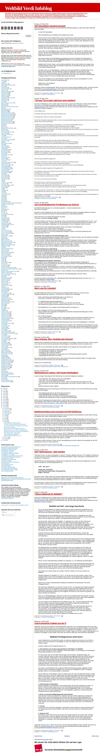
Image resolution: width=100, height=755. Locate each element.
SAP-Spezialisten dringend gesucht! (50, 26)
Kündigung (4, 219)
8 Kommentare (55, 444)
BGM (2, 125)
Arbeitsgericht (4, 92)
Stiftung (3, 304)
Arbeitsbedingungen (6, 91)
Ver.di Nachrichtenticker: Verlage (9, 469)
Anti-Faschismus (5, 88)
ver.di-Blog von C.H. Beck (7, 454)
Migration (3, 238)
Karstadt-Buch (4, 201)
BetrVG (3, 124)
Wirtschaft (3, 375)
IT (47, 198)
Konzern (3, 213)
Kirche (2, 210)
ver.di (53, 333)
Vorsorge (3, 348)
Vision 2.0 (3, 346)
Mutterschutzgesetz (6, 248)
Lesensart (3, 227)
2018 (2, 82)
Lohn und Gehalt (5, 232)
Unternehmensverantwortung (8, 333)
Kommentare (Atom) (47, 739)
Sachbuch (3, 281)
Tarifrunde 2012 (5, 315)
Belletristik (3, 105)
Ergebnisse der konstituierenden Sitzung (12, 477)
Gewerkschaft (44, 198)
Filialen (3, 156)
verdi (67, 329)
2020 (4, 391)
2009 (4, 440)
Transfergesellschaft (6, 323)
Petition (3, 257)
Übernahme (4, 325)
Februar (6, 437)
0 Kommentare (54, 280)
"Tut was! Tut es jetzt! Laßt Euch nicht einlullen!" (55, 100)
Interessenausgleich (6, 185)
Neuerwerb (4, 251)
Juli (5, 415)
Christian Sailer (5, 137)
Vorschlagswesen (5, 347)
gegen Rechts (4, 163)
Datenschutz (4, 140)
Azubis (3, 101)
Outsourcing (4, 254)
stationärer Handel (6, 299)
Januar (6, 438)
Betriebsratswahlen (6, 119)
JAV (2, 191)
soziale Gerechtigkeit (6, 294)
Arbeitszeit (4, 96)
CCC (2, 135)
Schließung (4, 287)
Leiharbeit (49, 333)
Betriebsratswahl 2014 (7, 116)
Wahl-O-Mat (4, 350)
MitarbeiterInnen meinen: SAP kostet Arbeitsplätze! (56, 373)
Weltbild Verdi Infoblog (28, 8)
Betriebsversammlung (6, 123)
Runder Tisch (4, 280)
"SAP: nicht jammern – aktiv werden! (53, 403)
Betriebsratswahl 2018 (7, 118)
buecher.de (4, 130)
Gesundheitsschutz (6, 171)
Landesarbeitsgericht (6, 224)
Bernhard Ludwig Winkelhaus (8, 106)
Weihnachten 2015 (6, 352)
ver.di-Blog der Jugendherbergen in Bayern (12, 455)
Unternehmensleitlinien (7, 332)
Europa (3, 153)
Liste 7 (3, 229)
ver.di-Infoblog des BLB (7, 464)
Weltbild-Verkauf (5, 367)
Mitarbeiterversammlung (7, 242)
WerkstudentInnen (6, 372)
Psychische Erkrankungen (8, 267)
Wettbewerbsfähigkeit (6, 374)
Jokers (3, 192)
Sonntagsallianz (5, 292)
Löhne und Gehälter (6, 233)
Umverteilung (4, 328)
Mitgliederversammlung (7, 244)
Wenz (2, 370)
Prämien (49, 445)
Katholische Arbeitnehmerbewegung (10, 202)
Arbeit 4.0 (3, 90)
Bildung (3, 126)
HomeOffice (4, 177)
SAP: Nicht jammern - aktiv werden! (49, 452)
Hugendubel (4, 178)
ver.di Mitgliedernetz (6, 73)
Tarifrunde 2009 (5, 313)
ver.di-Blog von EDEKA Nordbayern (10, 462)
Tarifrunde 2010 (5, 314)
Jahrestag (3, 190)
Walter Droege (5, 351)
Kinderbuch (4, 209)
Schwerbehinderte (5, 289)
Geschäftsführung (5, 168)
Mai (5, 418)
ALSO (2, 86)
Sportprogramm (5, 298)
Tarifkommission (5, 312)
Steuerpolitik (4, 303)
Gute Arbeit (4, 175)
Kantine (3, 197)
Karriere (3, 200)
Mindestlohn (4, 239)
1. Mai (2, 81)
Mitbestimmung (5, 243)
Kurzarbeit (3, 222)
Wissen (3, 377)
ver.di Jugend (4, 337)
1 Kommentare (57, 93)
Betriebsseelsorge (5, 120)
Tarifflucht (3, 310)
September (7, 412)
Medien (3, 237)
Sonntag (3, 291)
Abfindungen (4, 83)
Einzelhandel (4, 151)
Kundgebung (4, 218)
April (5, 420)
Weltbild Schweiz (5, 366)
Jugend (3, 195)
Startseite (67, 736)
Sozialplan (4, 295)
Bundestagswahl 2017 (6, 132)
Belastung (3, 104)
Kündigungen (4, 220)
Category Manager (6, 134)
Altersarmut (4, 87)
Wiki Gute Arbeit (5, 463)
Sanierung (3, 284)
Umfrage (63, 366)
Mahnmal (3, 234)
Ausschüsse (4, 100)
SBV (2, 286)
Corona (3, 138)
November (7, 410)
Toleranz (3, 322)
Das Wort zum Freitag (6, 139)
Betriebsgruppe (5, 109)
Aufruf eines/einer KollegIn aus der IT (50, 623)
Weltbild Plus (4, 363)
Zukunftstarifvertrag (6, 381)
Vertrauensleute (5, 344)
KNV (2, 211)
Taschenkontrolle (5, 320)
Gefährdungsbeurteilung (7, 162)
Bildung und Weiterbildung (8, 128)
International (4, 186)
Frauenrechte (4, 157)
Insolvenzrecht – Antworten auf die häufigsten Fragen (14, 505)
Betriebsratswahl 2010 (7, 115)
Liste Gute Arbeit (5, 230)
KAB (2, 196)
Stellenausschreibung (6, 301)
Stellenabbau (4, 300)
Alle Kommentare (7, 515)
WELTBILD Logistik (6, 361)
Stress (2, 306)
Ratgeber (3, 270)
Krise (2, 215)
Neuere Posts (38, 736)
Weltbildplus (4, 369)
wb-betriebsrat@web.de (47, 726)
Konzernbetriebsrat (6, 214)
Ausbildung (4, 99)
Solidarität (3, 290)
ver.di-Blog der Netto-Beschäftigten (10, 453)
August (6, 414)
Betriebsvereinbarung (6, 121)
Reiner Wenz (4, 275)
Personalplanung (5, 256)
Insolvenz (3, 183)
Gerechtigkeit (4, 166)
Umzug (3, 329)
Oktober (6, 411)
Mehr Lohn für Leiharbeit (45, 288)
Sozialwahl (4, 296)
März (5, 421)
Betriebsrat (43, 366)
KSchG (3, 216)
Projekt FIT (44, 94)
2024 (4, 388)
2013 (4, 402)
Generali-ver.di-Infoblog (7, 458)
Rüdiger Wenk (4, 279)
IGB (2, 180)
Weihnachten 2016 (6, 353)
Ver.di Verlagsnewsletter (7, 471)
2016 (4, 397)
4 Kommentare (57, 486)
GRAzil (3, 173)
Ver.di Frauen (4, 336)
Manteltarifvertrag (5, 235)
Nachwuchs (4, 249)
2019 (4, 393)
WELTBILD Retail (5, 365)
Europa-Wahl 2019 (6, 154)
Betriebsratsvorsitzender (7, 114)
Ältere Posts (95, 736)
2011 (4, 405)
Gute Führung (4, 176)
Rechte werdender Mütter (7, 273)
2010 (4, 407)
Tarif (2, 309)
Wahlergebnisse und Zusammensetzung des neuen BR (16, 479)
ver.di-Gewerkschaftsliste (7, 338)
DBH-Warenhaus (5, 143)
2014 (4, 400)
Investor (3, 187)
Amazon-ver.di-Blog (6, 460)
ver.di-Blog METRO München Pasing (10, 457)
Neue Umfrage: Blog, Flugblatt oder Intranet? (53, 339)
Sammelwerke (4, 282)
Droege (3, 148)
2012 (4, 403)
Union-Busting (4, 331)
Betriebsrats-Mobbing (6, 112)
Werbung (3, 371)
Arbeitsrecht (4, 93)
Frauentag (3, 158)
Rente (2, 276)
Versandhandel (5, 343)
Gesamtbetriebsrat (6, 167)
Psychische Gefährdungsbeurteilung (10, 268)
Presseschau (4, 265)
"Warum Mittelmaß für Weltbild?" (48, 494)
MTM (2, 247)
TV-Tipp (3, 324)
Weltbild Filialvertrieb (6, 360)
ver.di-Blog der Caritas (7, 452)
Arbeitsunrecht (5, 95)
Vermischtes (4, 342)
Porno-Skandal (5, 262)
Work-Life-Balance (6, 380)
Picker (2, 260)
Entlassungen (4, 152)
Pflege (2, 258)
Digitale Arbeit (4, 147)
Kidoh (2, 208)
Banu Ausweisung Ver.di (7, 102)
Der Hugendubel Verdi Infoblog (9, 468)
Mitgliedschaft (4, 246)
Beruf (2, 107)
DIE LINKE (4, 145)
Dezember (7, 408)
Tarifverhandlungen (6, 318)
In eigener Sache (57, 366)
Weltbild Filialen (5, 358)
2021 (4, 390)
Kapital (3, 199)
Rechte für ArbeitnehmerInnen (9, 271)
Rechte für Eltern (5, 272)
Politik (2, 261)
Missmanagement (5, 241)
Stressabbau (4, 308)
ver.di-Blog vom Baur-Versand (9, 449)
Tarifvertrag (4, 319)
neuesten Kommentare (17, 43)
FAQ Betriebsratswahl (7, 480)
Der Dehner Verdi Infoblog (8, 467)
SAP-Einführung (51, 94)
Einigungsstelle (5, 149)
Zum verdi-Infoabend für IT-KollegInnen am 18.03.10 (56, 204)
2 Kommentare (54, 197)
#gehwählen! (4, 80)
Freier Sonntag (5, 159)
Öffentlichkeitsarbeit (6, 252)
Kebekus (3, 206)
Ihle (2, 181)
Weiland (3, 355)
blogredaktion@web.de (7, 65)
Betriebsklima (4, 110)
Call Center (4, 133)
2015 (4, 399)
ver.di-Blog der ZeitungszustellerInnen (11, 446)
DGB (2, 144)
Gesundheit (4, 170)
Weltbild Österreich (6, 362)
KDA (2, 205)
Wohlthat (3, 379)
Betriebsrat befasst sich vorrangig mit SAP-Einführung (57, 412)
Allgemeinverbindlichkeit (7, 85)
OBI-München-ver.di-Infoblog (8, 459)
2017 (4, 396)
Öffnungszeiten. (5, 253)
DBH (2, 142)
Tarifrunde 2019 (5, 317)
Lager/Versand (5, 223)
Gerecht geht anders (6, 164)
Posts (4, 512)
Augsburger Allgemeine (7, 97)
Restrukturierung (5, 277)
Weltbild (3, 356)
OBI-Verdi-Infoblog (6, 465)
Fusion (3, 161)
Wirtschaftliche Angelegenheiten (72, 445)
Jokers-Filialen (5, 194)
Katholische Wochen (6, 204)
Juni (5, 417)
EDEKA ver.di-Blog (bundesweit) (9, 448)
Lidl (2, 228)
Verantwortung (5, 339)
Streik (2, 305)
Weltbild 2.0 (4, 357)
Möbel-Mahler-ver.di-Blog (7, 450)
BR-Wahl (3, 129)
